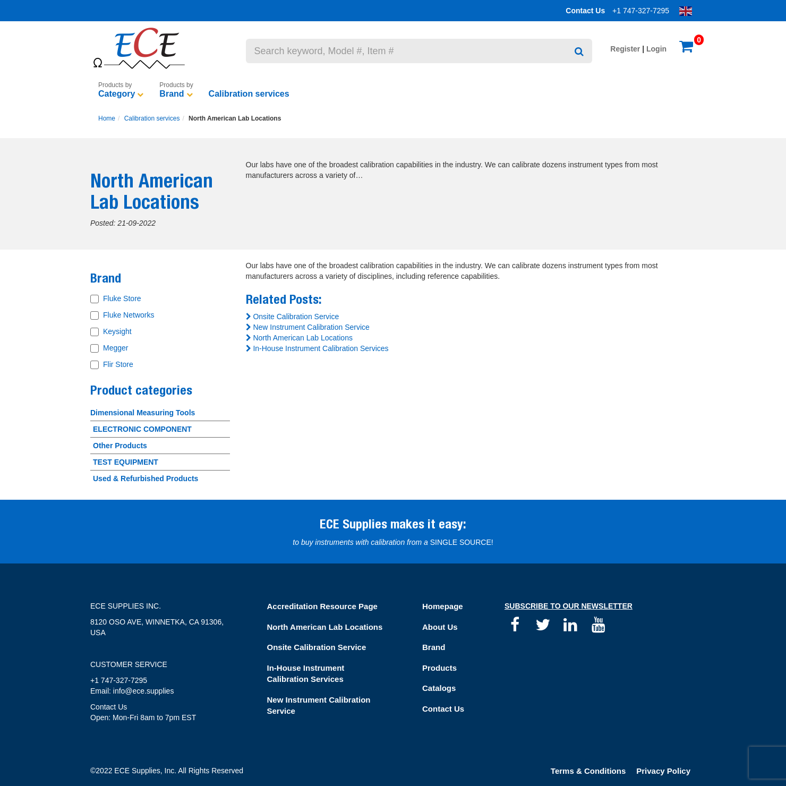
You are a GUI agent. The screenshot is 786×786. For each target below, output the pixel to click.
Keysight (117, 331)
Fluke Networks (128, 315)
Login (656, 49)
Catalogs (439, 688)
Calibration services (249, 93)
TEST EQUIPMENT (125, 462)
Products (439, 667)
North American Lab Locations (299, 338)
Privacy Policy (663, 770)
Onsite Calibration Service (292, 316)
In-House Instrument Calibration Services (317, 348)
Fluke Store (122, 298)
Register (625, 49)
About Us (440, 626)
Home (106, 118)
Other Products (120, 445)
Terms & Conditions (588, 770)
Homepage (442, 606)
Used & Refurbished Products (145, 478)
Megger (115, 348)
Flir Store (118, 364)
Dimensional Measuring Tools (142, 412)
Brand (171, 93)
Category (116, 93)
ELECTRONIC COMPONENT (142, 429)
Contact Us (585, 10)
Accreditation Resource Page (322, 606)
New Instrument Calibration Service (308, 327)
